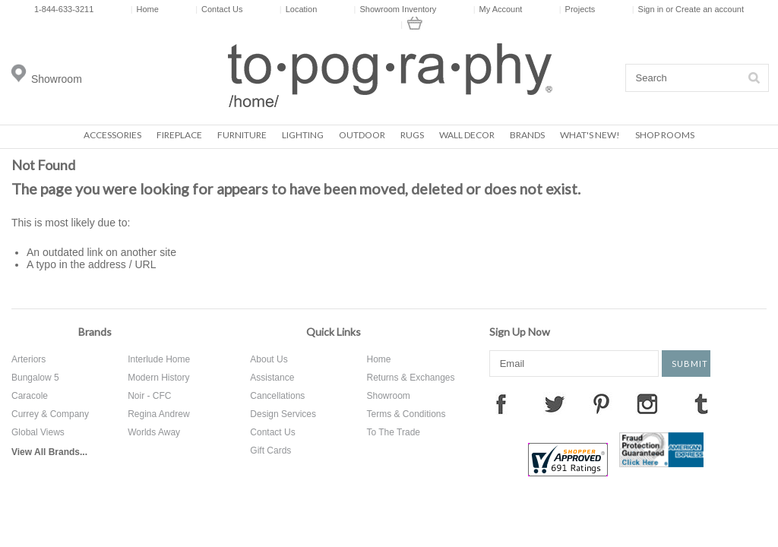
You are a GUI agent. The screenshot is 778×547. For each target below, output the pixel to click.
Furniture (242, 135)
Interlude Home (159, 359)
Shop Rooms (664, 135)
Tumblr (701, 403)
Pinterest (601, 403)
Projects (577, 9)
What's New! (590, 135)
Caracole (29, 395)
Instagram (647, 403)
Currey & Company (50, 414)
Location (298, 9)
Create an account (709, 9)
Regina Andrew (158, 414)
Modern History (158, 377)
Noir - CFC (149, 395)
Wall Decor (467, 135)
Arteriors (28, 359)
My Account (498, 9)
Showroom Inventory (395, 9)
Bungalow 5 (35, 377)
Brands (527, 135)
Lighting (303, 135)
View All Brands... (49, 452)
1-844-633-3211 (63, 9)
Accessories (112, 135)
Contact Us (218, 9)
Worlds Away (154, 432)
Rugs (412, 135)
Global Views (38, 432)
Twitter (554, 403)
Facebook (500, 403)
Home (145, 9)
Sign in (651, 9)
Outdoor (362, 135)
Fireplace (179, 135)
